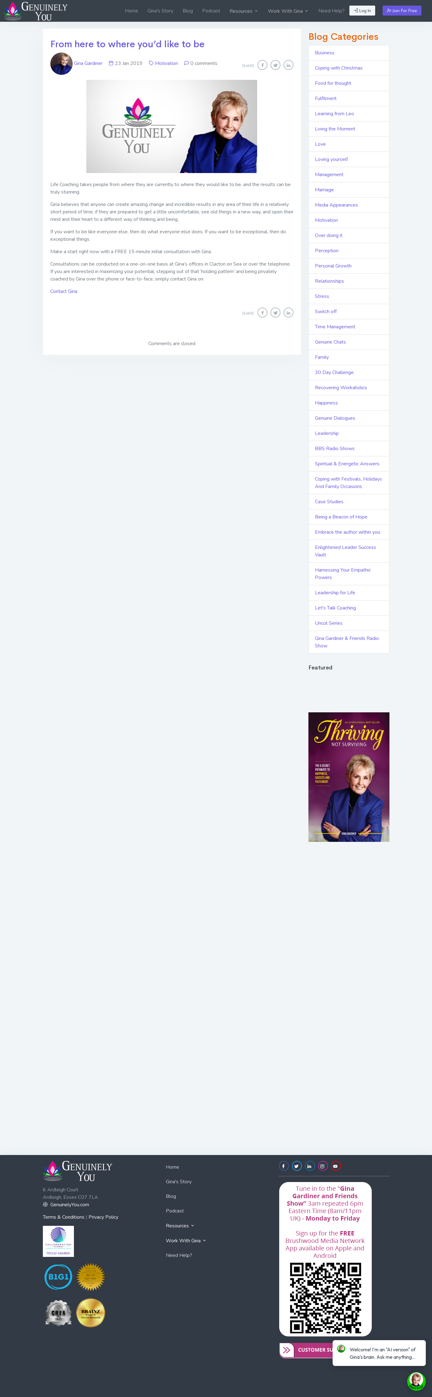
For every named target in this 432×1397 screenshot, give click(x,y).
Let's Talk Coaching (335, 608)
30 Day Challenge (334, 372)
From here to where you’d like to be (127, 44)
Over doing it (329, 235)
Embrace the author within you (347, 532)
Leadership (327, 433)
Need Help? (331, 10)
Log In (362, 11)
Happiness (326, 402)
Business (324, 52)
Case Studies (329, 501)
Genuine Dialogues (335, 418)
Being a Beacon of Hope (341, 517)
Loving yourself (331, 159)
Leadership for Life (335, 592)
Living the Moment (335, 129)
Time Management (335, 326)
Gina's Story (160, 10)
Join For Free (402, 11)
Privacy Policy (103, 1217)
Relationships (329, 281)
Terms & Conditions (63, 1217)
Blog (188, 10)
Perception (327, 250)
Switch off (326, 311)
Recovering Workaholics (341, 387)
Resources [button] (244, 11)
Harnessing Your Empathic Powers (343, 574)
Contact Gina (63, 291)
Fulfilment (326, 98)
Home (131, 10)
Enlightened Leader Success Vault (345, 551)
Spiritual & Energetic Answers (347, 463)
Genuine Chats (330, 342)
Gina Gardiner (77, 63)
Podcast (211, 10)
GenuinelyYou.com (69, 1204)
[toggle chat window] (416, 1381)
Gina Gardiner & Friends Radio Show (347, 642)
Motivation (166, 63)
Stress (322, 296)
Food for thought (333, 83)
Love (320, 144)
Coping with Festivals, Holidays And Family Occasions (348, 483)
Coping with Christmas (339, 68)
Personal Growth (333, 266)
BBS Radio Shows (335, 448)
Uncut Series (329, 623)
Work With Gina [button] (288, 11)
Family (322, 357)
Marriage (324, 189)
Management (329, 174)
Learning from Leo (334, 113)
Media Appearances (336, 205)
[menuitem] (131, 11)
